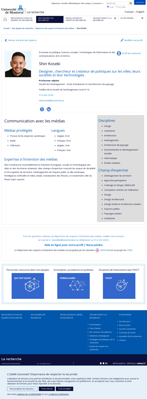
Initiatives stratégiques (99, 335)
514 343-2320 (46, 95)
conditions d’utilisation (58, 394)
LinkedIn (49, 109)
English (140, 11)
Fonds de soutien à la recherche (99, 348)
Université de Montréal (12, 9)
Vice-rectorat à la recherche (98, 316)
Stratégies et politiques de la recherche (102, 341)
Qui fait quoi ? (125, 321)
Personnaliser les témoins (22, 388)
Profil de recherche (131, 53)
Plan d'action (95, 328)
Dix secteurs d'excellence (101, 332)
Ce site (110, 7)
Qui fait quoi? (45, 364)
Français (129, 11)
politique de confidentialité (29, 394)
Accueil (6, 28)
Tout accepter (64, 388)
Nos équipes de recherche (22, 28)
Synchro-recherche (127, 329)
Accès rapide (125, 314)
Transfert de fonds (127, 332)
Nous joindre (94, 245)
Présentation (95, 324)
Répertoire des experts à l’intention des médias (55, 28)
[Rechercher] (131, 3)
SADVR (101, 250)
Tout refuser (47, 388)
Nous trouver (124, 325)
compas (122, 340)
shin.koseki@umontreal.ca (51, 100)
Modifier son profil (133, 40)
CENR (129, 250)
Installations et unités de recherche (71, 316)
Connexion (97, 3)
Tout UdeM (121, 7)
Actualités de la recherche (130, 336)
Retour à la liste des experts (22, 40)
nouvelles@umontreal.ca (64, 239)
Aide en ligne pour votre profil (64, 245)
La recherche (35, 12)
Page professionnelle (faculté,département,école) (42, 109)
